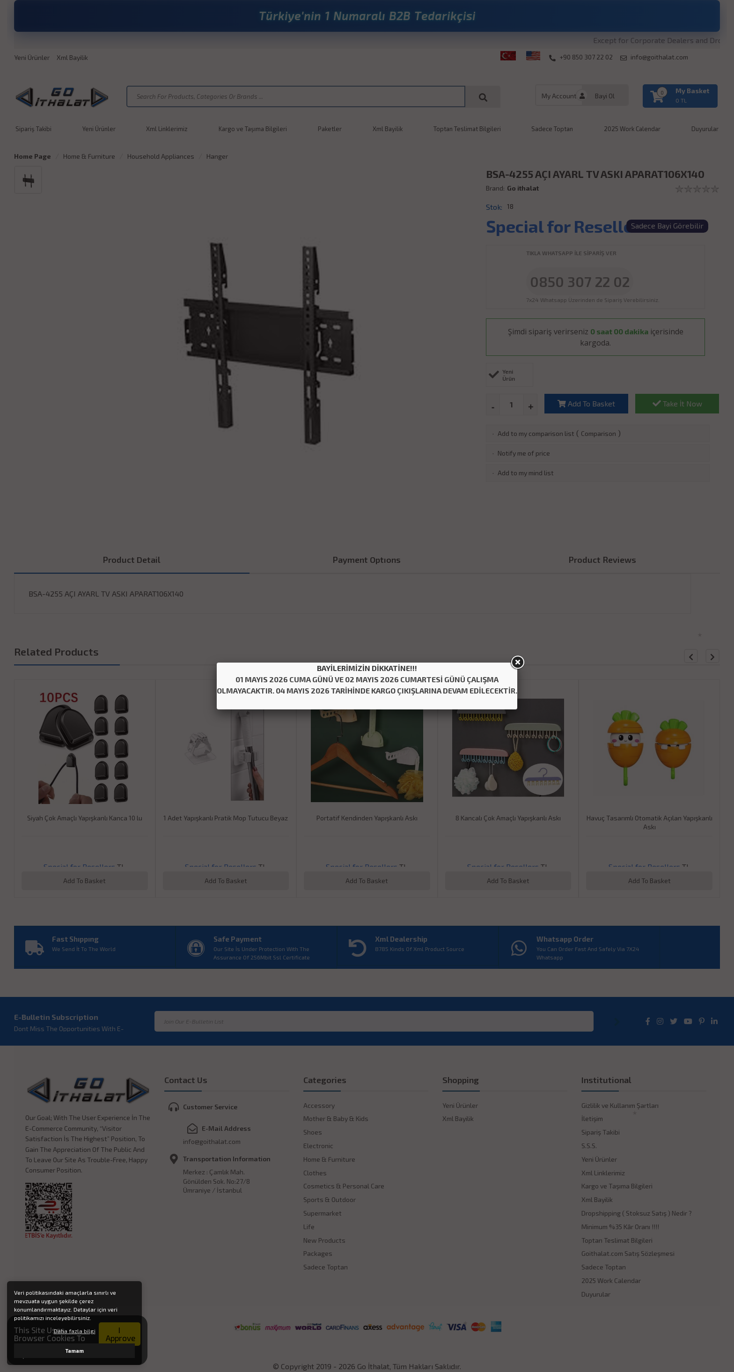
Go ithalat (523, 188)
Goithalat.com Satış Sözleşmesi (628, 1253)
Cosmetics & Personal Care (343, 1186)
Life (309, 1227)
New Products (324, 1240)
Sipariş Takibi (33, 129)
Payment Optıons (367, 559)
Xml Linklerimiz (167, 129)
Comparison (598, 433)
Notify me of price (524, 453)
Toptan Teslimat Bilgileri (467, 129)
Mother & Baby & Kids (335, 1118)
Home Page (32, 156)
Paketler (330, 129)
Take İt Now (677, 403)
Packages (317, 1253)
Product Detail (132, 559)
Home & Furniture (89, 156)
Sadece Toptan (552, 129)
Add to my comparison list (536, 433)
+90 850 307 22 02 (581, 57)
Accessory (319, 1105)
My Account (559, 96)
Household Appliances (160, 156)
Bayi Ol (605, 96)
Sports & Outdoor (329, 1199)
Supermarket (322, 1213)
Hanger (217, 156)
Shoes (312, 1132)
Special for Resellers (567, 226)
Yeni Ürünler (32, 57)
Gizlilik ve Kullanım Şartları (620, 1105)
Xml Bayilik (72, 57)
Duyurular (705, 129)
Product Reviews (602, 559)
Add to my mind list (526, 473)
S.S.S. (589, 1146)
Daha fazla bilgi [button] (74, 1331)
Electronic (318, 1146)
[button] (712, 656)
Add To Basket (586, 403)
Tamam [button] (75, 1351)
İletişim (592, 1118)
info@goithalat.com (654, 57)
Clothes (315, 1173)
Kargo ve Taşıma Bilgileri (253, 129)
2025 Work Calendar (632, 129)
